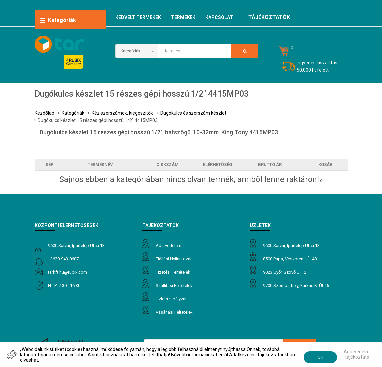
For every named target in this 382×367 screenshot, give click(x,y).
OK (320, 357)
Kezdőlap (44, 113)
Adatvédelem (168, 245)
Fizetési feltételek (173, 272)
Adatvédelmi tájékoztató (357, 354)
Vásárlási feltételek (174, 312)
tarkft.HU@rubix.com (67, 272)
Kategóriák (73, 113)
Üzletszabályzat (171, 298)
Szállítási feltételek (174, 285)
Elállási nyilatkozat (173, 258)
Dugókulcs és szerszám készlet (193, 113)
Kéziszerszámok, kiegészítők (122, 113)
